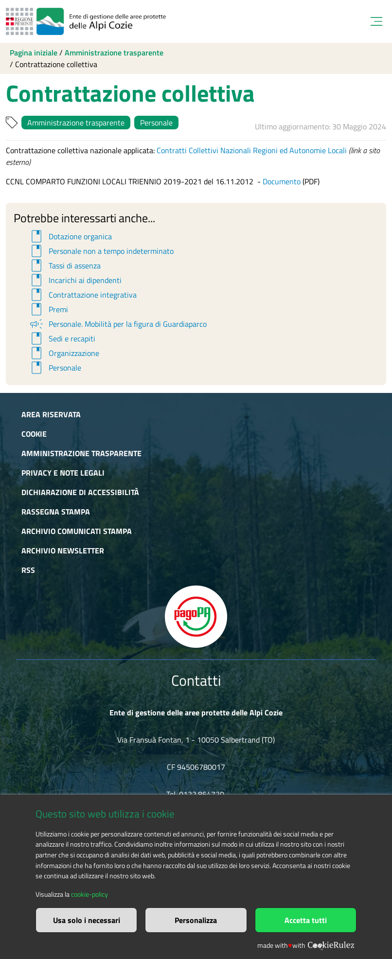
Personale (156, 122)
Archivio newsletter (62, 550)
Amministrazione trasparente (114, 52)
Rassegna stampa (55, 511)
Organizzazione (63, 353)
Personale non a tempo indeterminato (101, 251)
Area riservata (51, 414)
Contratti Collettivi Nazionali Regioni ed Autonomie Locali (252, 150)
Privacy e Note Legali (63, 473)
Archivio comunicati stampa (76, 531)
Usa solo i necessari (86, 920)
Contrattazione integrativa (82, 295)
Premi (48, 309)
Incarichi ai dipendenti (75, 280)
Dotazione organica (70, 236)
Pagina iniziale (33, 52)
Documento (282, 181)
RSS (28, 570)
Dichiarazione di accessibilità (80, 492)
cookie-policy (89, 894)
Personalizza (196, 920)
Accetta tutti (306, 920)
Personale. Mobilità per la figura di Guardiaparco (117, 324)
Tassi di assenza (64, 265)
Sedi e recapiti (61, 338)
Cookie (34, 434)
